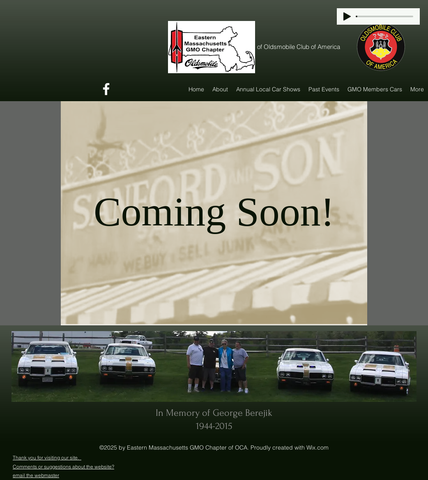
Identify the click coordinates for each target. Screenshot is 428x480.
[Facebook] (106, 89)
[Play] (347, 16)
